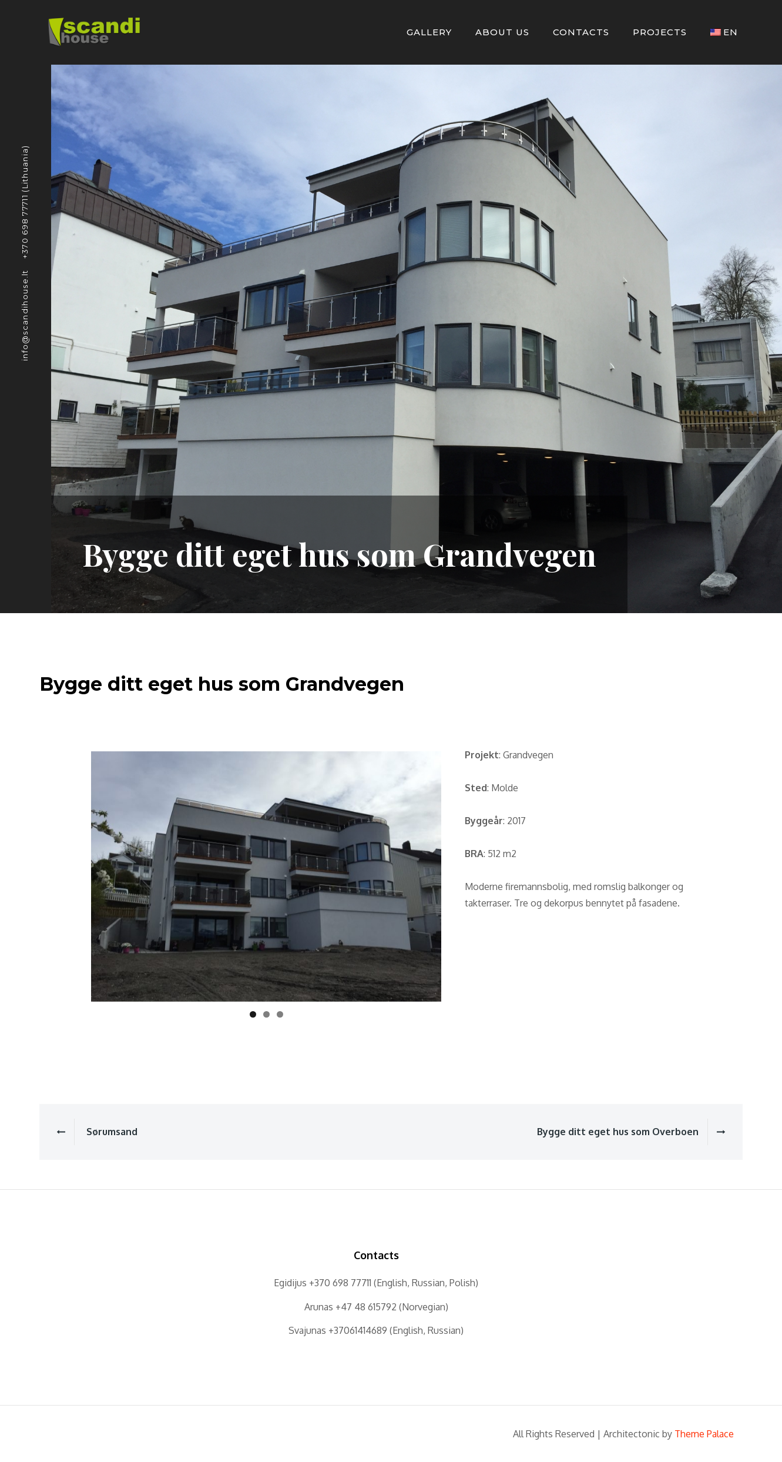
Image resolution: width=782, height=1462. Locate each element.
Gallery (429, 32)
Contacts (581, 32)
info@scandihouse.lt (24, 315)
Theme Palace (704, 1434)
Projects (660, 32)
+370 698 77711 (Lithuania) (24, 202)
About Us (502, 32)
